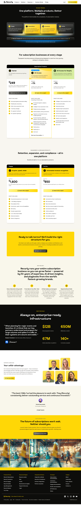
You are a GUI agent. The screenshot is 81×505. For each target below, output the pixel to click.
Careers (67, 483)
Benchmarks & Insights (24, 483)
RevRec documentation (55, 486)
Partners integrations (39, 481)
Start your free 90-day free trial (18, 92)
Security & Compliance (40, 479)
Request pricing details (41, 433)
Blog (20, 479)
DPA (13, 499)
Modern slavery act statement (44, 499)
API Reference (53, 488)
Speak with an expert (40, 93)
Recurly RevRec (7, 483)
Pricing (46, 2)
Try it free (6, 490)
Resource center (23, 477)
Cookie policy (18, 499)
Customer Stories (39, 2)
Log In (64, 2)
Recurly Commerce (8, 479)
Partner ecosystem (39, 483)
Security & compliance (33, 499)
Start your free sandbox (37, 135)
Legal (11, 499)
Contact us (68, 485)
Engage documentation (55, 484)
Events (20, 481)
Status (51, 490)
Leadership (68, 479)
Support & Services (23, 485)
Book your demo (72, 2)
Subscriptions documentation (53, 478)
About (67, 477)
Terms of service (24, 499)
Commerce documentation (53, 481)
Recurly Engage (7, 481)
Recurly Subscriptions (9, 477)
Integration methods (39, 477)
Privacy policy (6, 499)
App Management (8, 485)
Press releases (69, 481)
